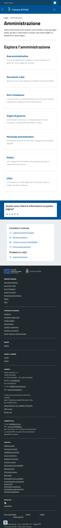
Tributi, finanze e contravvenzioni (15, 334)
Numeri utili (8, 412)
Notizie (6, 346)
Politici (6, 299)
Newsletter (8, 506)
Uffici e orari (8, 409)
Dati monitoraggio (10, 514)
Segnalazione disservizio (12, 486)
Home (6, 18)
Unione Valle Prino (10, 455)
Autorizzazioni (9, 324)
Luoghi (6, 357)
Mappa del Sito (18, 517)
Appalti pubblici (9, 320)
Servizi (28, 514)
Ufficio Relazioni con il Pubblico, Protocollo (18, 405)
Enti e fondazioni (9, 289)
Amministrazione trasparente (14, 481)
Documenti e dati (10, 286)
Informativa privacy (10, 472)
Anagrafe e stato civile (11, 317)
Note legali (7, 475)
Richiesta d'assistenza (11, 492)
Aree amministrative (11, 282)
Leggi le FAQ (8, 484)
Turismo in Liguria (10, 462)
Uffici (5, 302)
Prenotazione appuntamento (14, 489)
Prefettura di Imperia (11, 459)
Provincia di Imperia (10, 449)
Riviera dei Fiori (9, 469)
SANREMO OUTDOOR (11, 452)
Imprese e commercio (11, 330)
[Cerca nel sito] (53, 9)
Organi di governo (10, 292)
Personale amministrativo (12, 295)
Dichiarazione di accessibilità (13, 465)
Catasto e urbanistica (11, 327)
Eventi (6, 361)
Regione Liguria (8, 3)
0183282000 (15, 380)
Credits (42, 514)
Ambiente (7, 314)
